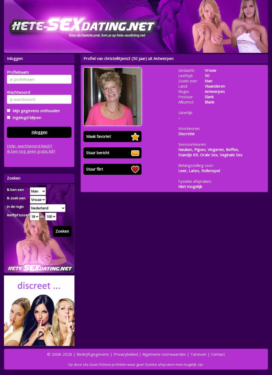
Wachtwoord (17, 92)
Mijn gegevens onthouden (35, 110)
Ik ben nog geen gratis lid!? (31, 151)
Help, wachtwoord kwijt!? (30, 145)
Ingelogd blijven (25, 117)
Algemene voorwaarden (164, 354)
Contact (218, 354)
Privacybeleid (126, 354)
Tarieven (198, 354)
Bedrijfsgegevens (93, 354)
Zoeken (62, 231)
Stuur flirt (94, 169)
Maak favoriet (98, 136)
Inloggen (39, 132)
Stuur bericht (97, 152)
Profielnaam (17, 72)
